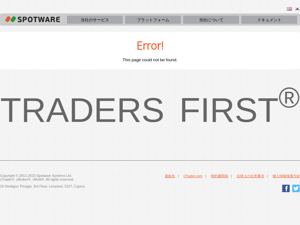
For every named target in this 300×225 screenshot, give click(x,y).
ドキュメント (269, 20)
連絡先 (170, 176)
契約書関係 (219, 176)
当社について (211, 20)
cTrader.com (192, 176)
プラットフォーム (153, 20)
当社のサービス (95, 20)
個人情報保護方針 (286, 176)
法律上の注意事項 (250, 176)
